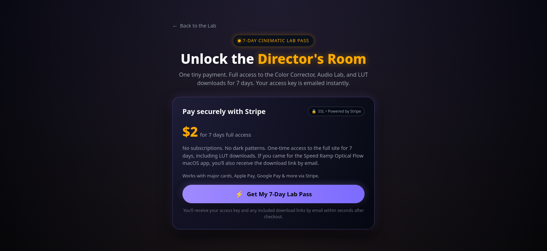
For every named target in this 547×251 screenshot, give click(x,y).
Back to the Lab (194, 26)
